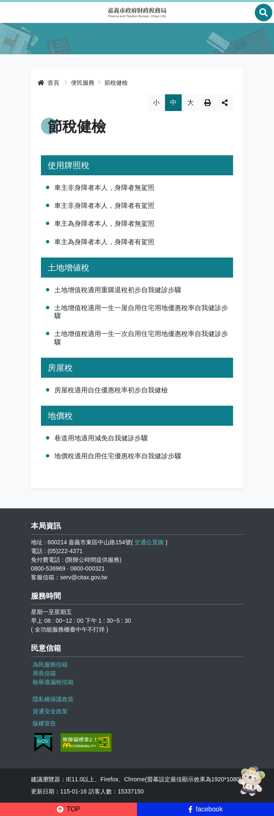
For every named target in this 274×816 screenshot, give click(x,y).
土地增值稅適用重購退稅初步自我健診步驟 (117, 289)
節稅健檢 (116, 82)
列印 (207, 102)
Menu (10, 12)
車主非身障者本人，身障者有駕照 (104, 205)
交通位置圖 (149, 542)
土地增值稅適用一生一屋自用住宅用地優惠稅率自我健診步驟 (141, 311)
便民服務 (82, 82)
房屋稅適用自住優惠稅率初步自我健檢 (111, 390)
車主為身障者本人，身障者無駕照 (104, 223)
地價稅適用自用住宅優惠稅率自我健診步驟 (117, 456)
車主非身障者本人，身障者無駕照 (104, 187)
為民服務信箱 (50, 664)
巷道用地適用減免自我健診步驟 (101, 438)
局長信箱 (44, 673)
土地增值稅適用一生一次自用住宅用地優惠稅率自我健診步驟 (141, 337)
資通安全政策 (50, 711)
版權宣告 (44, 723)
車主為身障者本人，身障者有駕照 (104, 241)
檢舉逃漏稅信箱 (53, 682)
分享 (224, 102)
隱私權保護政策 (53, 699)
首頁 (48, 82)
